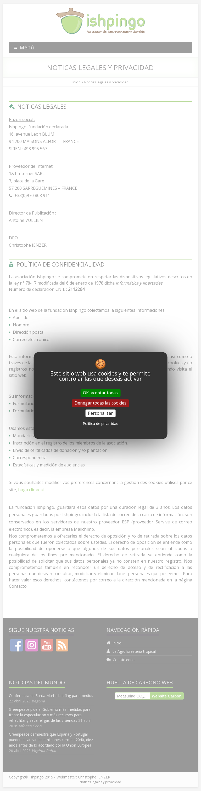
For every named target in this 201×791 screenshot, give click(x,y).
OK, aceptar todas (100, 393)
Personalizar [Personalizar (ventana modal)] (100, 413)
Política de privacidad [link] (100, 423)
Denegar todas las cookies (100, 403)
